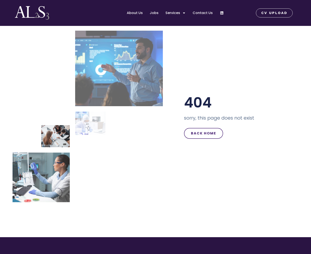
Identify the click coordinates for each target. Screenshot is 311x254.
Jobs (154, 12)
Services (175, 13)
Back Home (203, 133)
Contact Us (203, 12)
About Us (135, 12)
